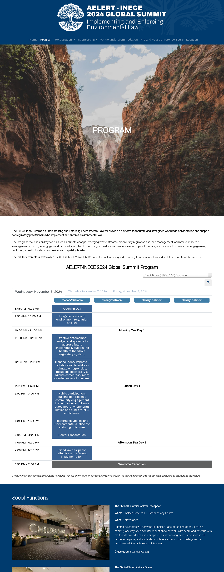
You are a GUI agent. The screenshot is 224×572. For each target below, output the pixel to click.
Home (33, 39)
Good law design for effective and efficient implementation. (72, 455)
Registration (64, 39)
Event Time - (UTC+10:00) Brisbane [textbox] (164, 274)
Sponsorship (86, 39)
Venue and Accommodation (119, 39)
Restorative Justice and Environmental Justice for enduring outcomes (73, 426)
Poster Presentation (72, 436)
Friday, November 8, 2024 (132, 290)
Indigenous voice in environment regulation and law (73, 318)
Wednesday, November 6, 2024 (40, 290)
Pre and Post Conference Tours (162, 39)
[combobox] (175, 273)
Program (46, 39)
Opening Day (73, 307)
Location (192, 39)
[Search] (206, 281)
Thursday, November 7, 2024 (89, 290)
